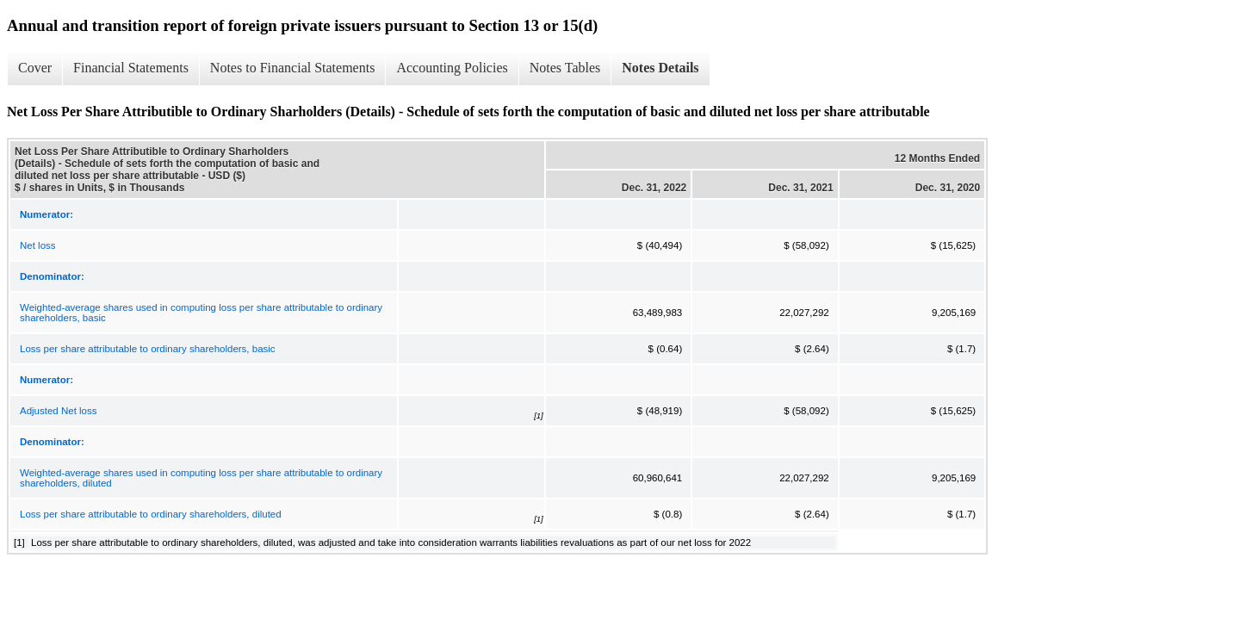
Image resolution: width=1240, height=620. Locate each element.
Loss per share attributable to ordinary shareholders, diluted (151, 514)
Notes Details (660, 67)
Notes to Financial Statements (292, 67)
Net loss (38, 245)
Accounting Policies (451, 67)
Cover (35, 67)
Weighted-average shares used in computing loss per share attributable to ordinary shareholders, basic (201, 312)
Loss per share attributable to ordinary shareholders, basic (148, 349)
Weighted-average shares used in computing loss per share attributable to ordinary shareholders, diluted (201, 478)
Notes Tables (565, 67)
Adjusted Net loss (58, 411)
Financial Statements (131, 67)
